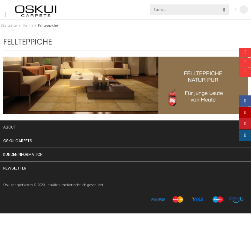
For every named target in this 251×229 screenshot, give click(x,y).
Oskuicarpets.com (18, 185)
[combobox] (175, 9)
